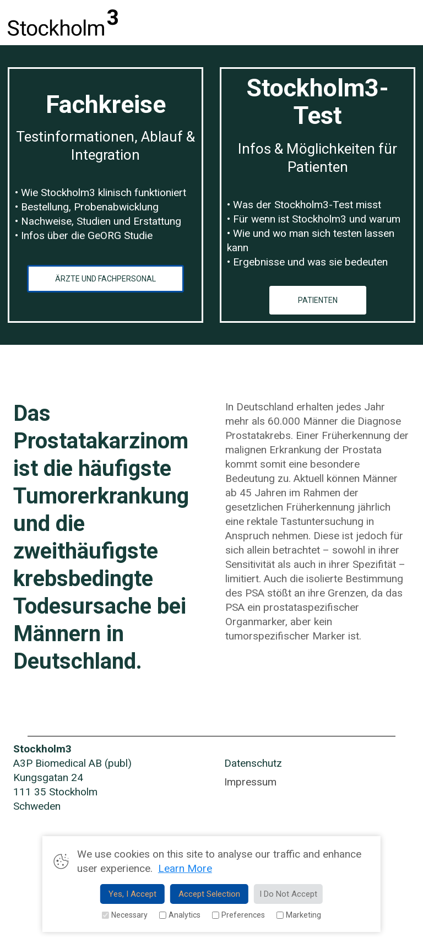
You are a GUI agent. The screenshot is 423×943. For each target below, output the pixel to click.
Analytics (179, 915)
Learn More (185, 868)
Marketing (298, 915)
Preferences (238, 915)
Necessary (124, 915)
